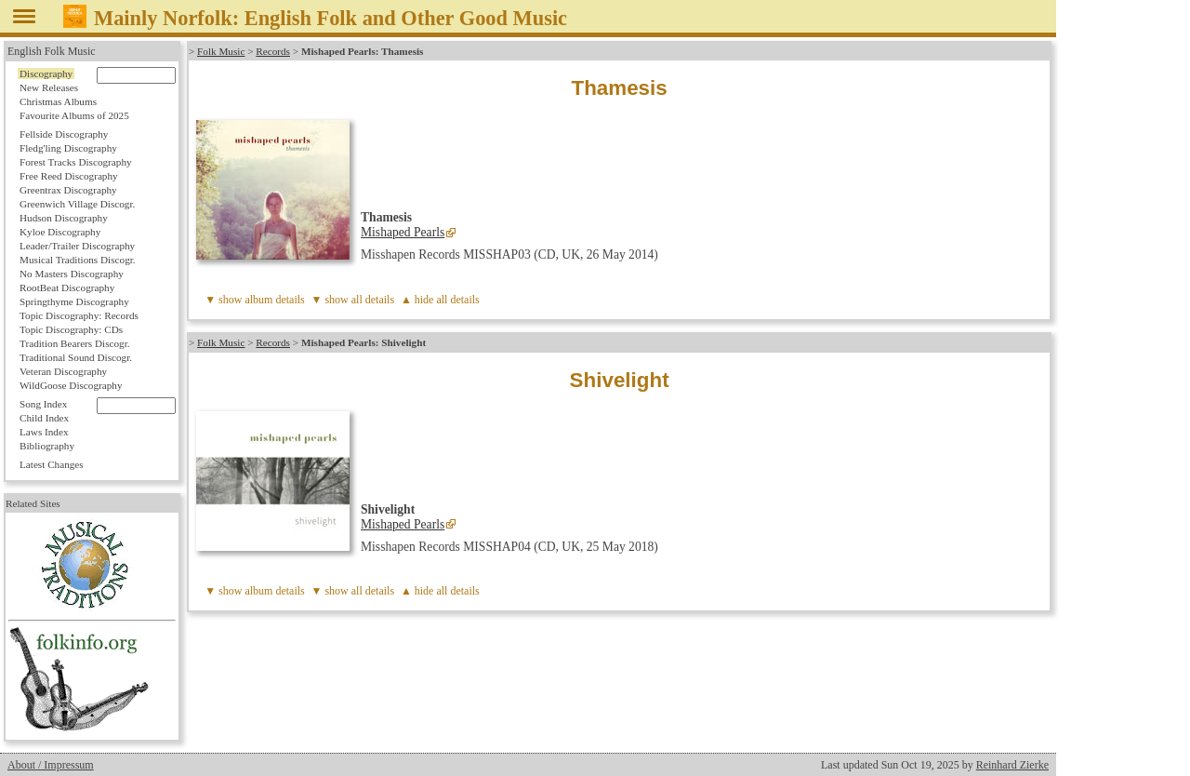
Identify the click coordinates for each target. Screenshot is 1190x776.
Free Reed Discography (69, 175)
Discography (46, 73)
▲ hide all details (440, 299)
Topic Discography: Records (79, 315)
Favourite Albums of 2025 (74, 115)
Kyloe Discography (60, 231)
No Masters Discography (72, 273)
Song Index (43, 403)
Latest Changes (52, 464)
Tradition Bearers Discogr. (75, 343)
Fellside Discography (64, 134)
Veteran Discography (63, 371)
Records (273, 51)
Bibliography (47, 445)
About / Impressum (50, 764)
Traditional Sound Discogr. (76, 357)
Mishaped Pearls (402, 232)
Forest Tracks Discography (76, 161)
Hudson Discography (64, 217)
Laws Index (44, 431)
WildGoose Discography (71, 385)
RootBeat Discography (67, 287)
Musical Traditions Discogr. (78, 259)
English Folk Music (51, 51)
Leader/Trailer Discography (77, 245)
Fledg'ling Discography (68, 148)
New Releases (49, 87)
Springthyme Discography (74, 301)
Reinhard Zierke (1012, 764)
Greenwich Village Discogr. (77, 203)
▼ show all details (353, 299)
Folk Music (221, 51)
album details (274, 299)
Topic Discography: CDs (71, 329)
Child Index (44, 417)
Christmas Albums (58, 101)
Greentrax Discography (68, 189)
